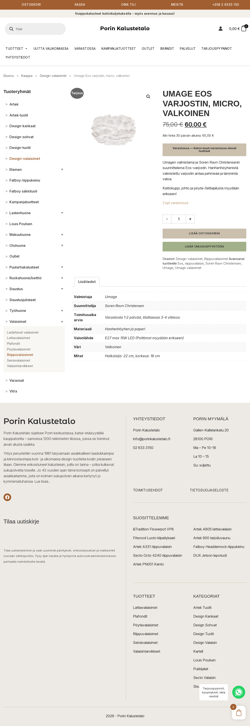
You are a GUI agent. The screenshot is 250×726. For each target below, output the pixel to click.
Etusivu (9, 76)
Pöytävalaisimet (145, 625)
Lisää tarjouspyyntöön (204, 246)
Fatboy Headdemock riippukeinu (218, 547)
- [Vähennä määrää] (167, 219)
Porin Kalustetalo (125, 28)
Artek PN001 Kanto (148, 564)
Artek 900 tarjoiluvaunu (211, 538)
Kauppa (26, 76)
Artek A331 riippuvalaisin (152, 547)
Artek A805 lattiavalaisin (212, 529)
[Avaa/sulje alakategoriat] (62, 169)
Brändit (167, 48)
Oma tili (128, 5)
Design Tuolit (203, 634)
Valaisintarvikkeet (146, 651)
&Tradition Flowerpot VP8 (153, 529)
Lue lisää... (42, 481)
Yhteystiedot (17, 57)
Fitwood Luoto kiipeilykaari (154, 538)
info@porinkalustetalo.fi (151, 439)
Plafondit (140, 616)
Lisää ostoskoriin (204, 233)
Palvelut (188, 48)
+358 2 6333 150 (225, 5)
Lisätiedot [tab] (87, 281)
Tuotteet (16, 48)
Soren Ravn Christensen (223, 263)
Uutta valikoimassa (51, 48)
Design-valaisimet (53, 76)
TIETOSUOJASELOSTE (209, 490)
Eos (180, 263)
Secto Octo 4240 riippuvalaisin (157, 555)
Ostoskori (31, 5)
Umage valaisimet (188, 268)
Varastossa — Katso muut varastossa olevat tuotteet (204, 150)
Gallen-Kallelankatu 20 (211, 430)
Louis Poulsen (204, 660)
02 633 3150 (143, 448)
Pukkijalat (200, 669)
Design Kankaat (205, 616)
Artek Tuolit (202, 608)
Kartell (198, 651)
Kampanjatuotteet (118, 48)
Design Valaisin (205, 643)
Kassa (79, 5)
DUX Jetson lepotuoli (210, 555)
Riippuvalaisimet (216, 259)
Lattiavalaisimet (145, 608)
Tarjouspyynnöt (216, 48)
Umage (168, 268)
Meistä (177, 5)
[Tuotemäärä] (178, 219)
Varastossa (85, 48)
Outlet (148, 48)
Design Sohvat (205, 625)
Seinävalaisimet (145, 643)
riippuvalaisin (194, 263)
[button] (148, 97)
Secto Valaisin (204, 678)
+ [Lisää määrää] (190, 219)
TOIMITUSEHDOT (148, 490)
